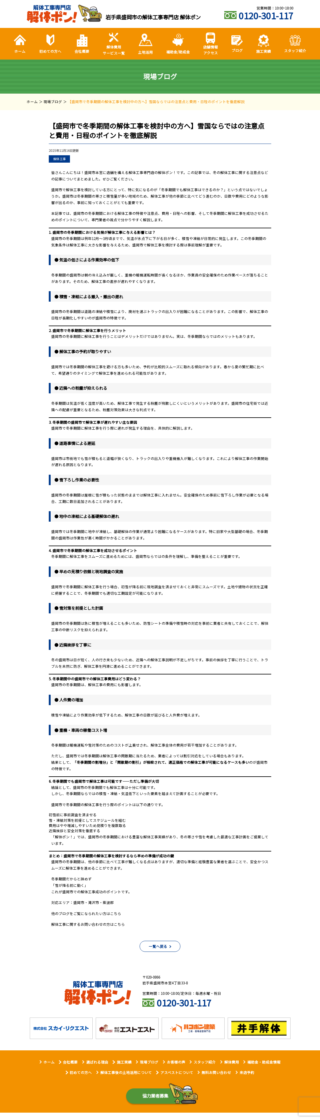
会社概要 (70, 1063)
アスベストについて (176, 1074)
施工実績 (124, 1063)
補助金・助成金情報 (263, 1063)
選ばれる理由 (97, 1063)
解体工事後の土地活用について (126, 1074)
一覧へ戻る (158, 947)
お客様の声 (176, 1063)
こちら (115, 913)
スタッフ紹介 (205, 1063)
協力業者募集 (155, 1097)
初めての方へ (81, 1074)
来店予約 (247, 1074)
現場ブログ (149, 1063)
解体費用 (231, 1063)
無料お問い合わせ (216, 1074)
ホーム (49, 1063)
